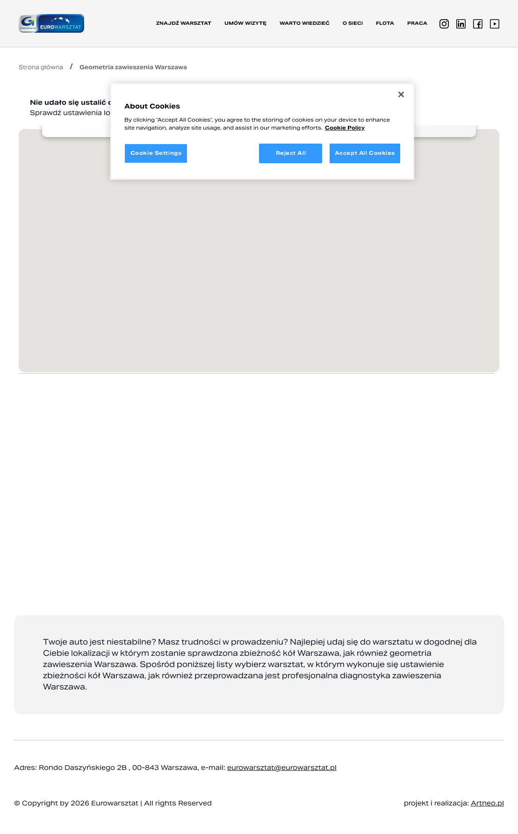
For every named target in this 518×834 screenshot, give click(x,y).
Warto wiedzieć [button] (305, 23)
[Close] (401, 94)
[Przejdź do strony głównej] (51, 23)
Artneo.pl (487, 803)
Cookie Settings (156, 153)
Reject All (291, 153)
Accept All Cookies (365, 153)
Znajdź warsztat (183, 23)
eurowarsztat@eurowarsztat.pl (282, 767)
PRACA (417, 23)
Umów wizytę (245, 23)
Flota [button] (385, 23)
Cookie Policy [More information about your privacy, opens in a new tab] (345, 127)
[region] (262, 131)
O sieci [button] (353, 23)
